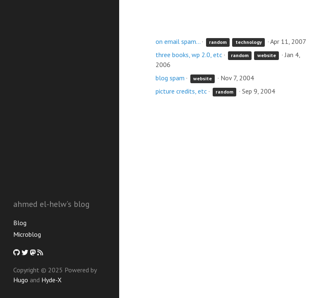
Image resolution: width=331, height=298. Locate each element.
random (218, 42)
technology (248, 42)
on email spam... (178, 41)
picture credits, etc (181, 91)
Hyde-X (51, 280)
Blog (19, 223)
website (266, 55)
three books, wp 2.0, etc (189, 54)
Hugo (20, 280)
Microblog (27, 234)
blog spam (170, 78)
